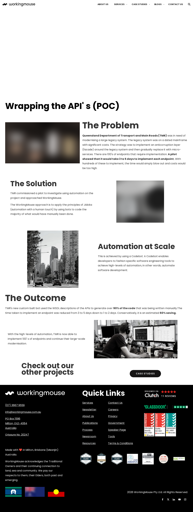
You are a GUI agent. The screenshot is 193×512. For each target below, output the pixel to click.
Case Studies (139, 4)
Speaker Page (117, 430)
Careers (113, 409)
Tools (111, 436)
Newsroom (89, 436)
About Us (103, 4)
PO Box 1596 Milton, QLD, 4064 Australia (16, 423)
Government (116, 423)
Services (119, 4)
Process (87, 430)
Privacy (112, 416)
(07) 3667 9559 (15, 405)
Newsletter (89, 409)
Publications (90, 423)
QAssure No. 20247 (17, 435)
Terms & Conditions (120, 443)
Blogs (158, 4)
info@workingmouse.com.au (23, 412)
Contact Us (175, 4)
